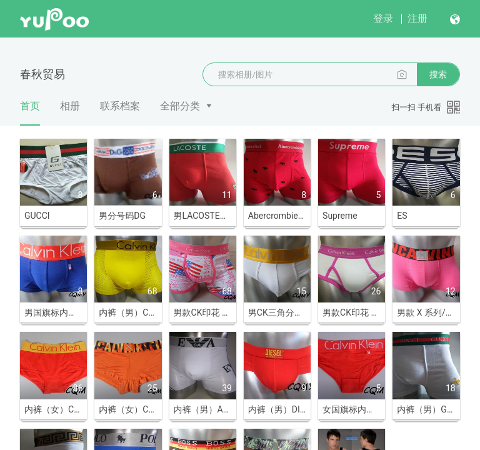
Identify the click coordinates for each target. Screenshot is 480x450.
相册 (70, 106)
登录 (383, 18)
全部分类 (180, 106)
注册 (418, 18)
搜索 (438, 74)
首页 (30, 113)
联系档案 (120, 106)
